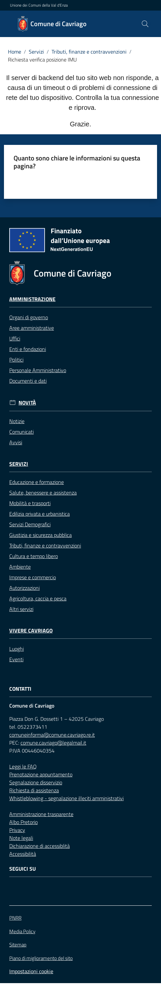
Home (14, 52)
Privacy (17, 830)
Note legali (21, 838)
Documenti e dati (28, 381)
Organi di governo (28, 317)
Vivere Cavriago (31, 631)
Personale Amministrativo (37, 370)
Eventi (16, 659)
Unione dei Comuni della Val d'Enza (39, 5)
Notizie (16, 421)
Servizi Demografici (30, 524)
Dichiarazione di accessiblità (39, 846)
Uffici (14, 338)
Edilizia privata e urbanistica (39, 514)
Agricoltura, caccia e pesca (37, 598)
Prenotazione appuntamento (40, 774)
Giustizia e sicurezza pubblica (40, 535)
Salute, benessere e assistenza (43, 493)
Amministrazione (32, 299)
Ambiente (20, 567)
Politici (16, 360)
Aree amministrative (31, 328)
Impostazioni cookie (31, 971)
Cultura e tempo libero (33, 556)
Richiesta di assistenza (34, 790)
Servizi (36, 52)
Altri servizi (21, 609)
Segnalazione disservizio (35, 782)
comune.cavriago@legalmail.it (53, 743)
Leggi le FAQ (23, 766)
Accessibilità (22, 854)
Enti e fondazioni (27, 349)
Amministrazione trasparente (41, 814)
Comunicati (21, 432)
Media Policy (22, 931)
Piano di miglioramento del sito (41, 958)
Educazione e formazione (36, 482)
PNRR (15, 918)
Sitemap (17, 944)
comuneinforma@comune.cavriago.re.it (52, 735)
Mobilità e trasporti (30, 503)
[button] (145, 24)
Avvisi (15, 442)
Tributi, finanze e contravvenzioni (89, 52)
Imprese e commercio (32, 577)
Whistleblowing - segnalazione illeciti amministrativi (66, 798)
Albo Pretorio (23, 822)
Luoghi (16, 649)
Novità (27, 403)
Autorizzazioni (24, 588)
